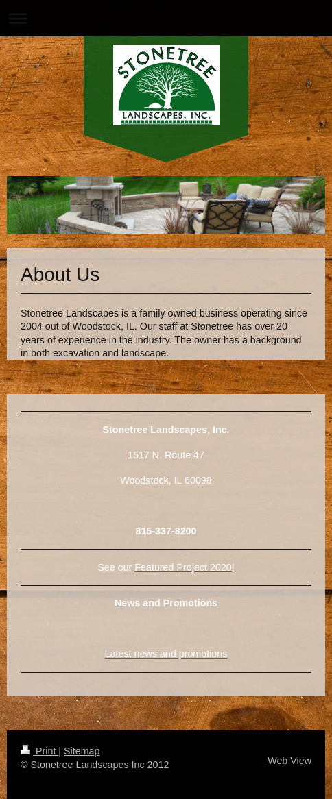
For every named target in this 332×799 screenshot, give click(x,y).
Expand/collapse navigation (166, 18)
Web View (289, 760)
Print (39, 751)
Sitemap (81, 751)
